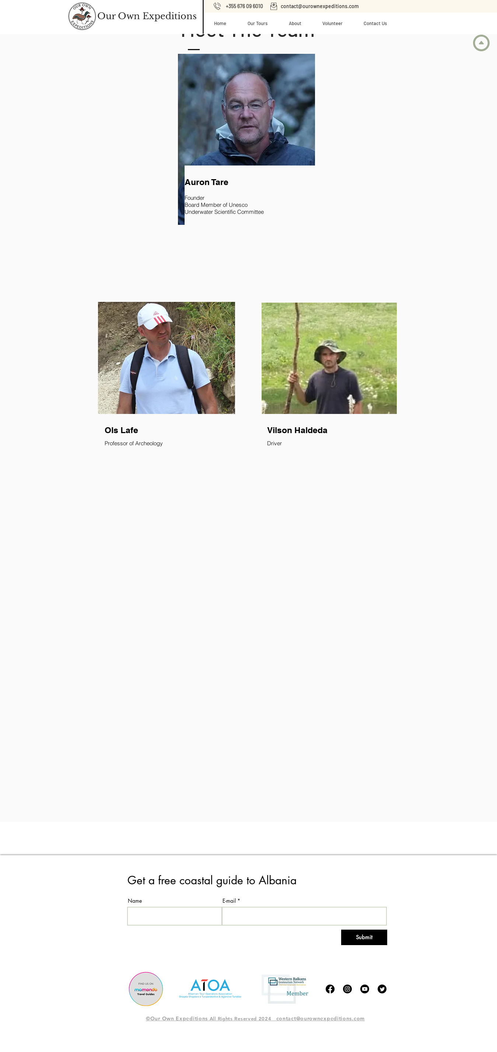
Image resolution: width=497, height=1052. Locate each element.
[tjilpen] (382, 989)
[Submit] (364, 937)
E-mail (229, 900)
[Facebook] (330, 989)
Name (135, 900)
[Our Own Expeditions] (147, 16)
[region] (218, 176)
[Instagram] (347, 989)
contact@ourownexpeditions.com (320, 6)
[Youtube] (364, 989)
